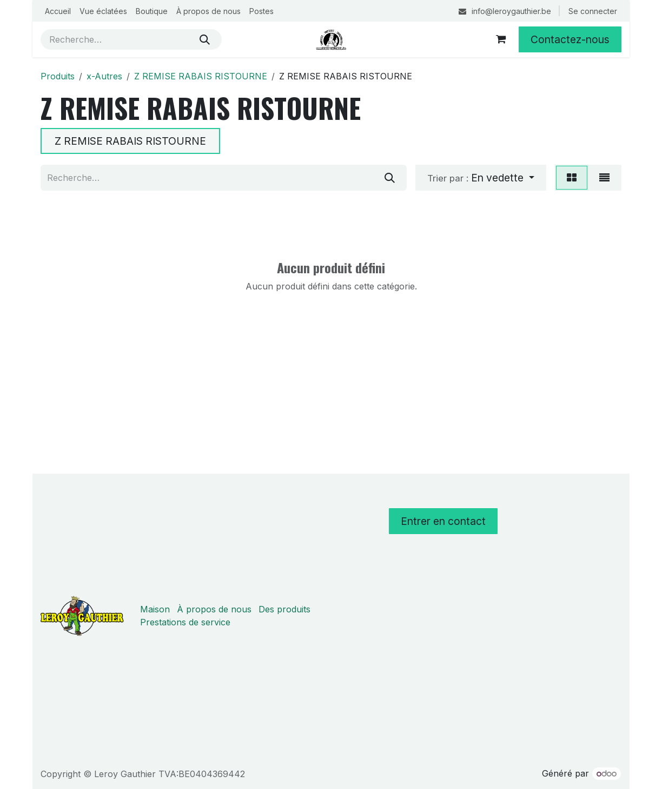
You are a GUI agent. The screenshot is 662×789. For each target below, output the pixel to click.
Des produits (284, 609)
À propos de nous (214, 609)
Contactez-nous (570, 39)
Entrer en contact (443, 521)
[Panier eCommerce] (500, 39)
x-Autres (104, 76)
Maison (155, 609)
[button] (480, 178)
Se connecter (592, 11)
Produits (58, 76)
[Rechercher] (205, 39)
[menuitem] (58, 11)
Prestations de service (185, 622)
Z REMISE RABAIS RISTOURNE (200, 76)
